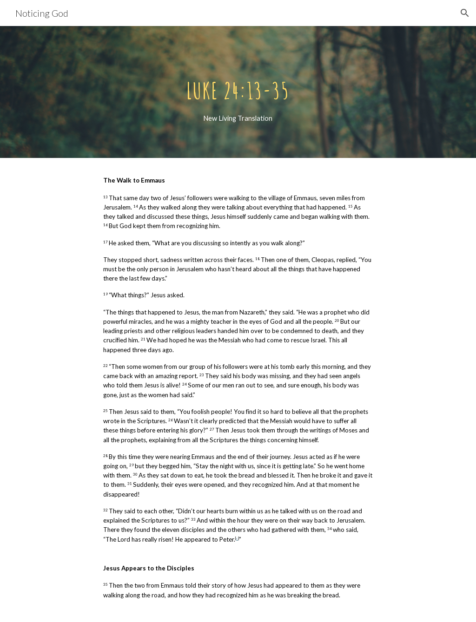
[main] (238, 92)
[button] (465, 13)
